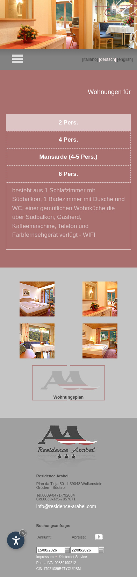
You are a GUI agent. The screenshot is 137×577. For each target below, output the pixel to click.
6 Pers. (68, 174)
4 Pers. (68, 139)
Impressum (44, 557)
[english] (125, 59)
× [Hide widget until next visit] (22, 532)
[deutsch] (107, 59)
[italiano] (90, 59)
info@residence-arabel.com (66, 506)
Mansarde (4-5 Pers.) (68, 157)
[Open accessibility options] (15, 540)
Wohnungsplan (68, 397)
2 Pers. (68, 122)
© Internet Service (73, 557)
